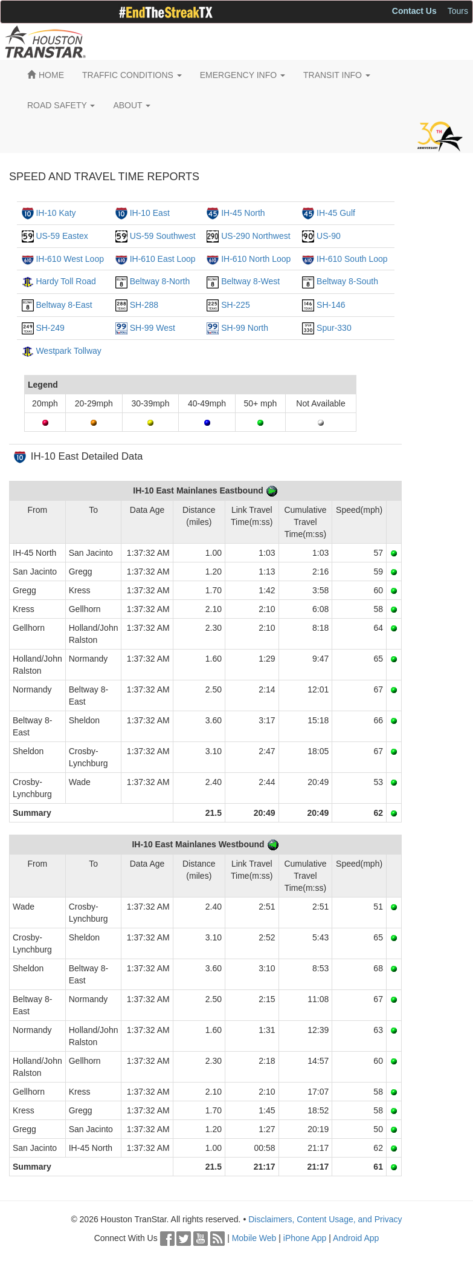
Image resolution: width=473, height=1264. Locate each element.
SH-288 (144, 305)
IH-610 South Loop (352, 259)
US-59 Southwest (163, 236)
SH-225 (235, 305)
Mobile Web (254, 1238)
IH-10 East (150, 213)
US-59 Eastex (62, 236)
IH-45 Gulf (336, 213)
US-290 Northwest (255, 236)
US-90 (329, 236)
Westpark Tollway (68, 351)
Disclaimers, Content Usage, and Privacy (325, 1219)
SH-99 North (244, 328)
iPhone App (305, 1238)
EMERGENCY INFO (242, 75)
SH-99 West (152, 328)
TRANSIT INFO (336, 75)
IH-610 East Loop (163, 259)
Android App (356, 1238)
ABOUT (131, 105)
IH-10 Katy (56, 213)
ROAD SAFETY (61, 105)
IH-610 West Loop (70, 259)
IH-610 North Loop (256, 259)
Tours (458, 11)
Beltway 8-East (64, 305)
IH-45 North (243, 213)
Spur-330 (334, 328)
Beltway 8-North (160, 281)
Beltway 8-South (347, 281)
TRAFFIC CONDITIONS (132, 75)
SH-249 (50, 328)
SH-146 (331, 305)
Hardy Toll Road (65, 281)
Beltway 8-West (250, 281)
